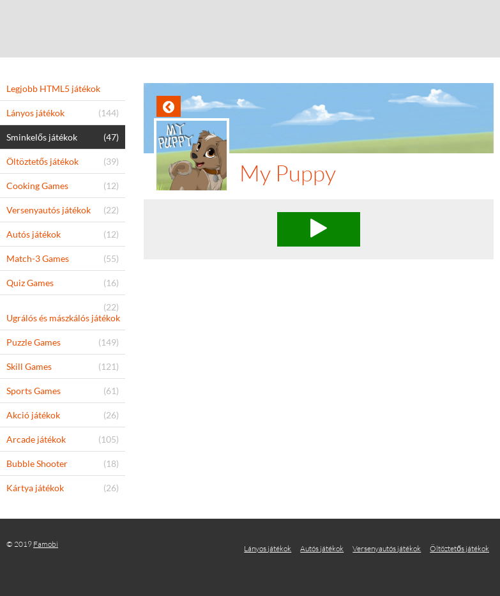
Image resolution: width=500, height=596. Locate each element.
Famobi (45, 544)
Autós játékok (322, 548)
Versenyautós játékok (386, 548)
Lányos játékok (267, 548)
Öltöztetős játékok (459, 548)
